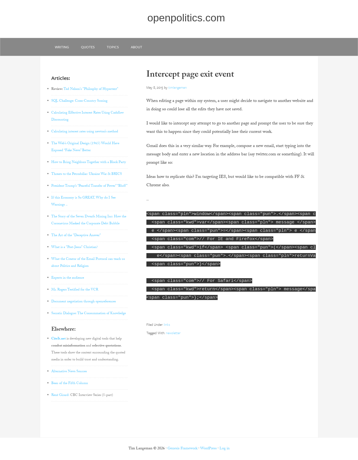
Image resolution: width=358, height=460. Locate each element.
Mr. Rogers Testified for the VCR (74, 290)
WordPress (208, 449)
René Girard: (60, 395)
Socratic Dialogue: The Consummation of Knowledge (88, 314)
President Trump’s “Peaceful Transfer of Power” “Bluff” (89, 186)
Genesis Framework (182, 449)
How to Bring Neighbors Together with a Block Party (88, 163)
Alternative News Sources (69, 372)
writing (62, 46)
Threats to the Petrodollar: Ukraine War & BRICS (86, 174)
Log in (224, 449)
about (136, 46)
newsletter (173, 332)
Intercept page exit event (190, 75)
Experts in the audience (67, 278)
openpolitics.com (186, 18)
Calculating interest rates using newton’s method (84, 132)
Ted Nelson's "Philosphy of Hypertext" (91, 89)
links (167, 324)
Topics (113, 46)
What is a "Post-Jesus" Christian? (74, 248)
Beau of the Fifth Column (69, 384)
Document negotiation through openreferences (83, 302)
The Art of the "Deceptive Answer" (76, 236)
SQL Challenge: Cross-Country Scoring (79, 101)
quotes (88, 46)
